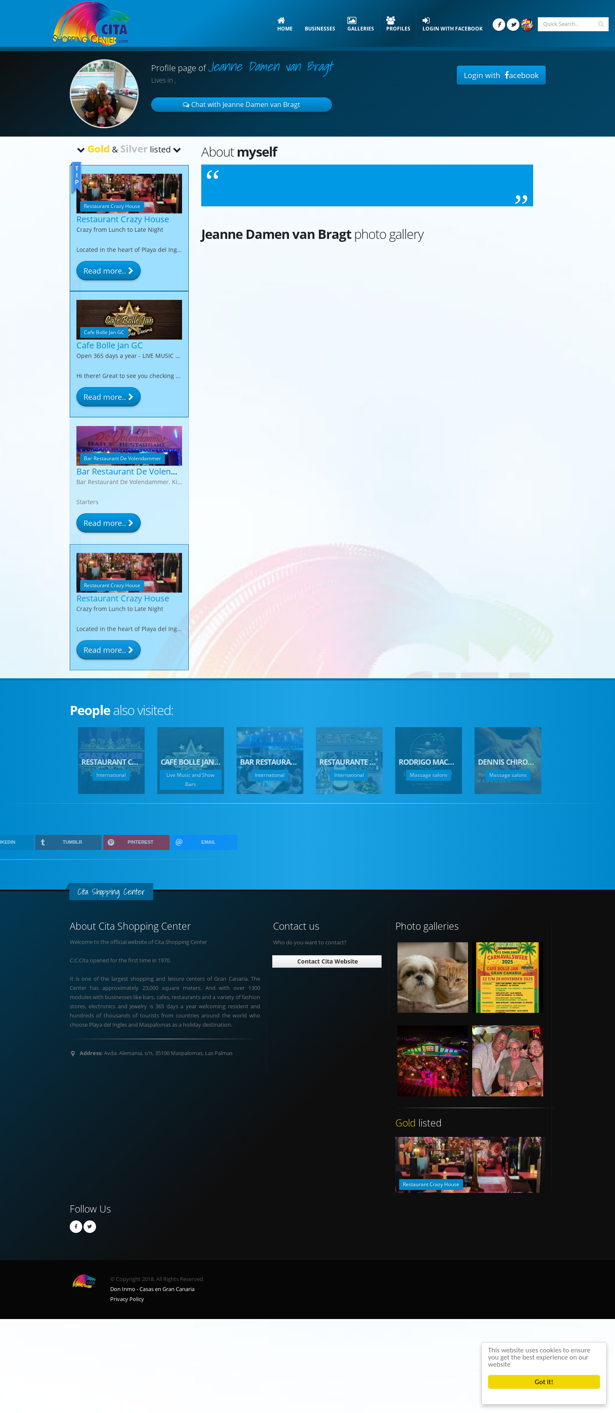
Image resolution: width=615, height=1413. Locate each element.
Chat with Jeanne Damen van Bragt (241, 104)
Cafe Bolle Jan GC (109, 345)
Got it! (544, 1381)
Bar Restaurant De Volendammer (140, 471)
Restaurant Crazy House (122, 219)
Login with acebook (501, 75)
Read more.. (109, 271)
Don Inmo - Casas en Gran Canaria (152, 1289)
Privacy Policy (127, 1299)
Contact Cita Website (327, 961)
